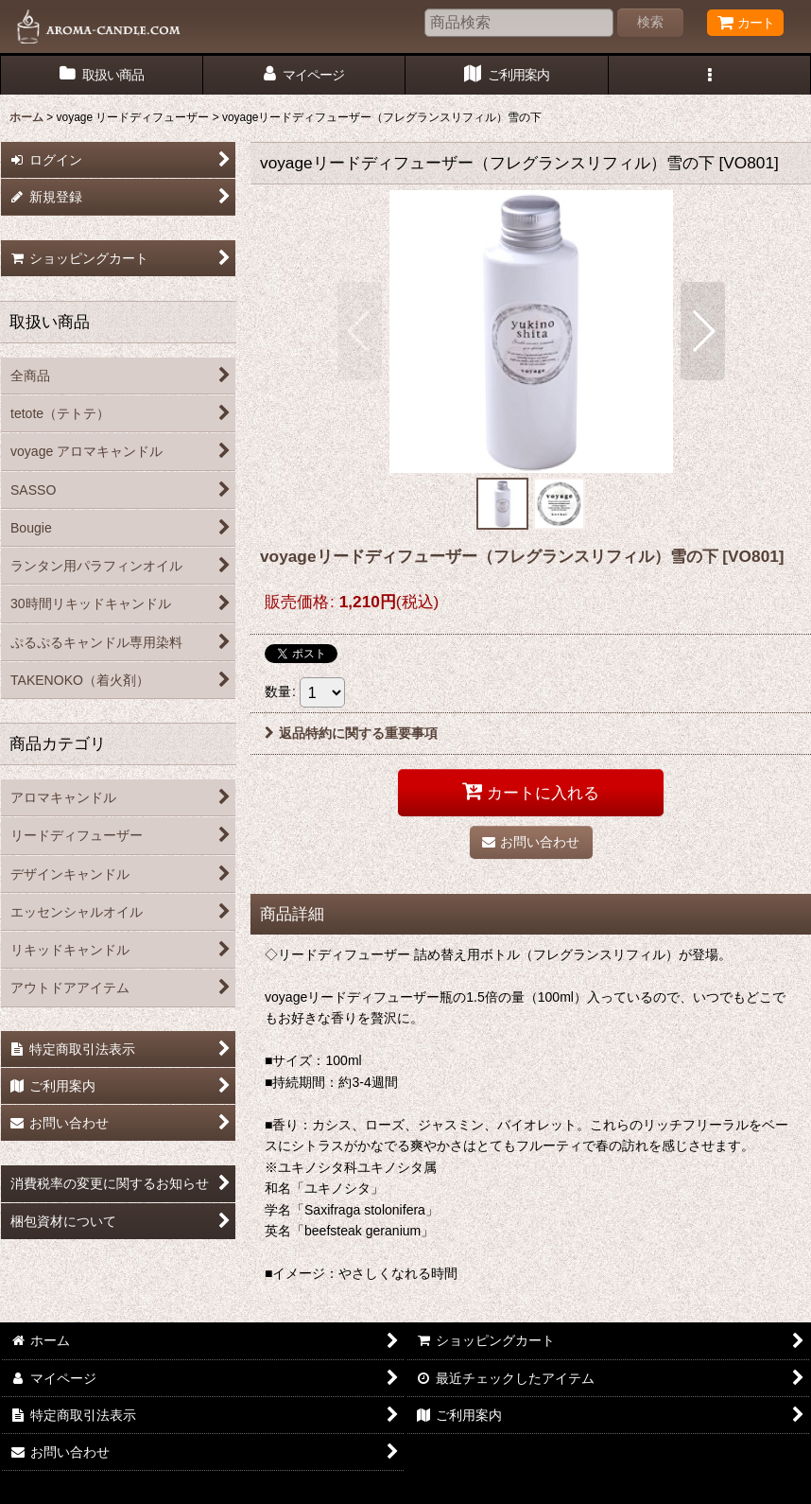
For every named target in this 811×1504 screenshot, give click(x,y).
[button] (710, 75)
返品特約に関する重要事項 (351, 733)
